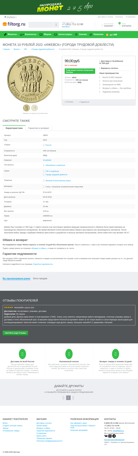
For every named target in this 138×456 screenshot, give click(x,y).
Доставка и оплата (105, 17)
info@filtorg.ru (118, 433)
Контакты (119, 17)
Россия (48, 147)
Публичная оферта (44, 440)
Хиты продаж (40, 280)
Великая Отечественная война (58, 183)
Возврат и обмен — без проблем (117, 90)
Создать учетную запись (13, 428)
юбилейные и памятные (55, 167)
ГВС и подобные (52, 173)
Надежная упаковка (111, 94)
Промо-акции (42, 428)
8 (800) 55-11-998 (111, 425)
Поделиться (84, 104)
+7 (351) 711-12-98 (72, 26)
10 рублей (47, 162)
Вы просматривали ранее (16, 280)
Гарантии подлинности (46, 433)
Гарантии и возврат (38, 130)
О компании (130, 17)
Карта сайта (41, 438)
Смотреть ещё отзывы (15, 335)
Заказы (5, 430)
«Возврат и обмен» (39, 250)
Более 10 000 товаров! (112, 79)
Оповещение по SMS (111, 87)
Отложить (70, 104)
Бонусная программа (78, 432)
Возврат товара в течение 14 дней (116, 364)
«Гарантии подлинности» (42, 266)
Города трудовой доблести (56, 177)
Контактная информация (114, 442)
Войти (5, 425)
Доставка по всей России (22, 364)
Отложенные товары (11, 433)
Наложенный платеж (69, 364)
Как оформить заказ (78, 425)
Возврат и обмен (43, 430)
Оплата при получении (112, 83)
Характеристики (14, 130)
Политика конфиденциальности (49, 443)
